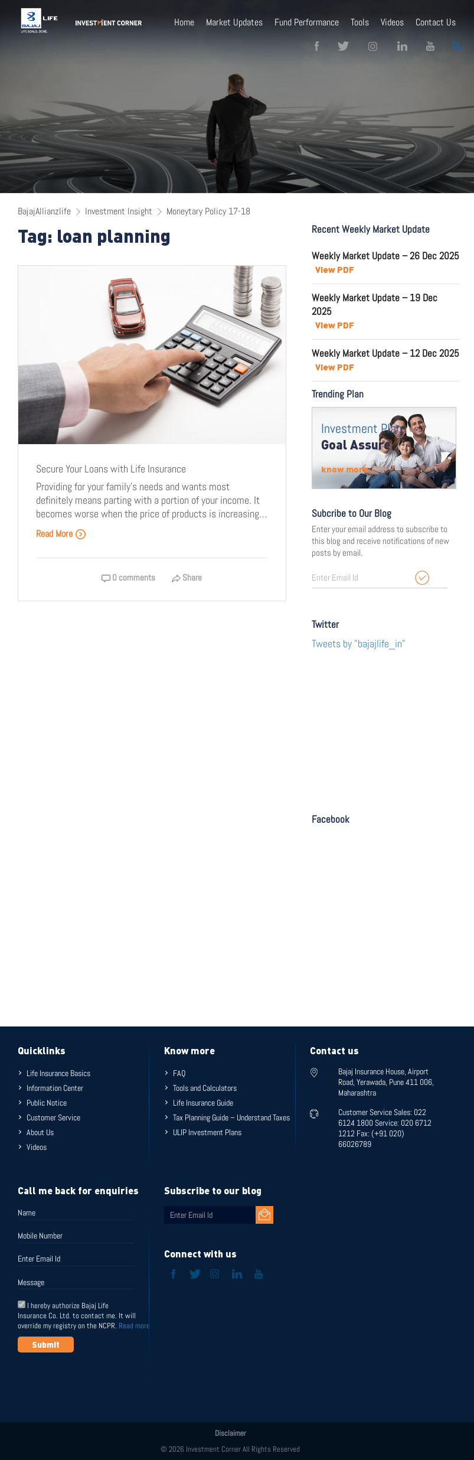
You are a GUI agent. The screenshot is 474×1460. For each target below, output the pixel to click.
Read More (61, 533)
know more (344, 469)
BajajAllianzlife (44, 211)
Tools (360, 22)
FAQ (179, 1073)
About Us (40, 1132)
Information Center (55, 1088)
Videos (392, 22)
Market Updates (234, 22)
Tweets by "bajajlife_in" (359, 643)
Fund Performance (306, 22)
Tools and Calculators (205, 1088)
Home (184, 22)
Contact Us (436, 22)
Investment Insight (118, 211)
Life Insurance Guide (203, 1102)
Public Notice (47, 1102)
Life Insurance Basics (58, 1073)
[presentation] (107, 1381)
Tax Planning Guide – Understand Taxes (231, 1117)
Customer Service (53, 1117)
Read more (134, 1326)
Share (187, 577)
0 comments (128, 577)
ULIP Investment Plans (207, 1132)
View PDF (334, 269)
